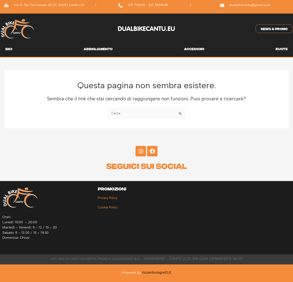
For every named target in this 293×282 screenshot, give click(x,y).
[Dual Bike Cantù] (243, 217)
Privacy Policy (108, 198)
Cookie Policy (108, 207)
